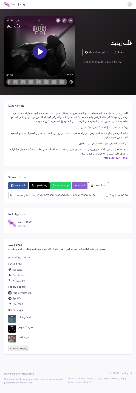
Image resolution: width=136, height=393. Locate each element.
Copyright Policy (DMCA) (80, 381)
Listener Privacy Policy (113, 378)
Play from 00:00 (117, 195)
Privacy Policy (93, 378)
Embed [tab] (23, 177)
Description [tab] (16, 106)
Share (119, 52)
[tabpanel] (68, 135)
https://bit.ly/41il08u (116, 157)
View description (97, 52)
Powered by (19, 373)
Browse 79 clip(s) (18, 348)
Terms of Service (76, 378)
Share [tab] (12, 177)
